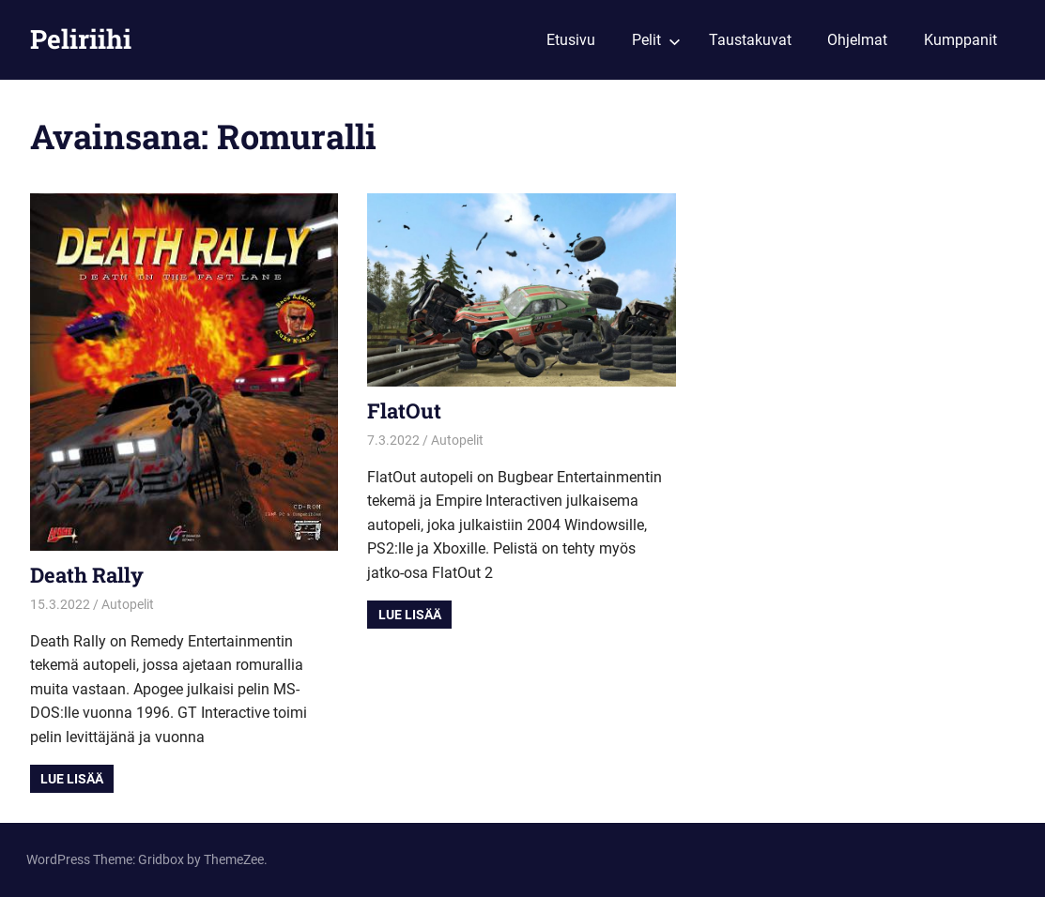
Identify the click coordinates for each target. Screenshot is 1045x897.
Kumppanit (960, 40)
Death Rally (87, 574)
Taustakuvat (750, 40)
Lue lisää (71, 778)
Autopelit (127, 604)
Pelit (656, 40)
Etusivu (570, 40)
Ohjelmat (857, 40)
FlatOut (404, 410)
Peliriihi (80, 39)
